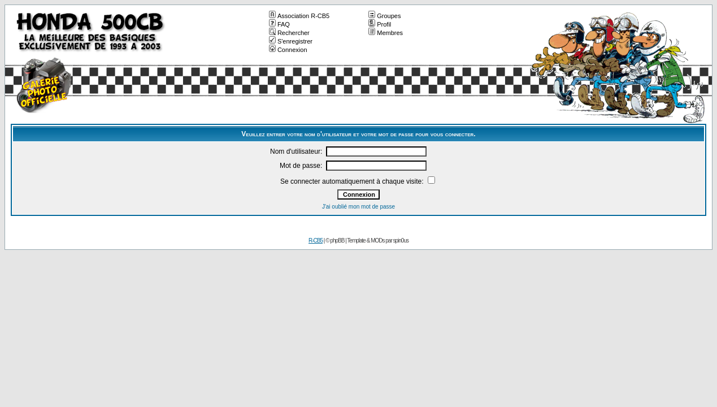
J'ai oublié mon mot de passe (358, 207)
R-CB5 (315, 240)
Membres (385, 32)
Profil (379, 24)
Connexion (288, 49)
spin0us (401, 240)
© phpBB (334, 240)
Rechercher (289, 32)
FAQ (279, 24)
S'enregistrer (290, 41)
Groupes (384, 15)
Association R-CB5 (299, 15)
